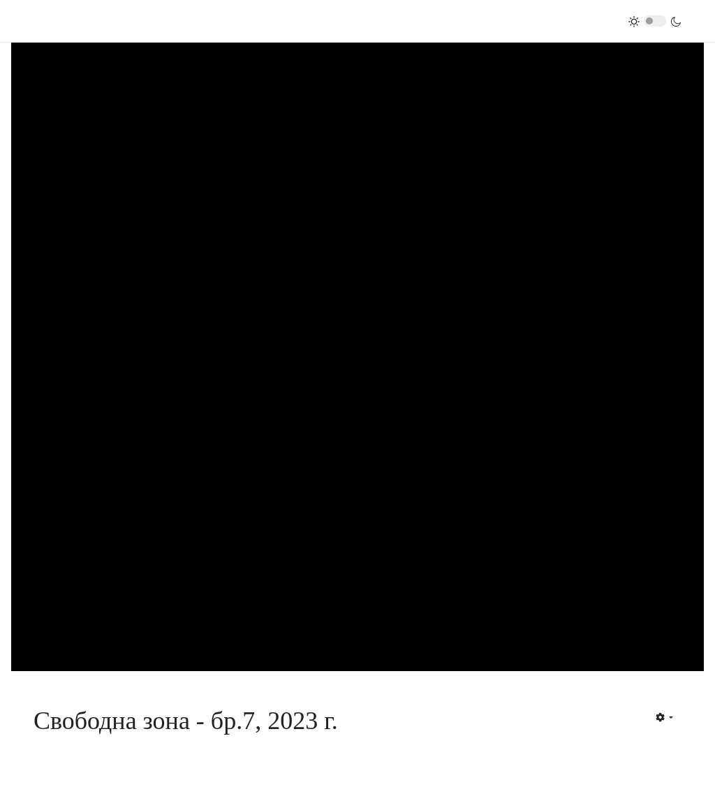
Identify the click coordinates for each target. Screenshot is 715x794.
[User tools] (664, 717)
